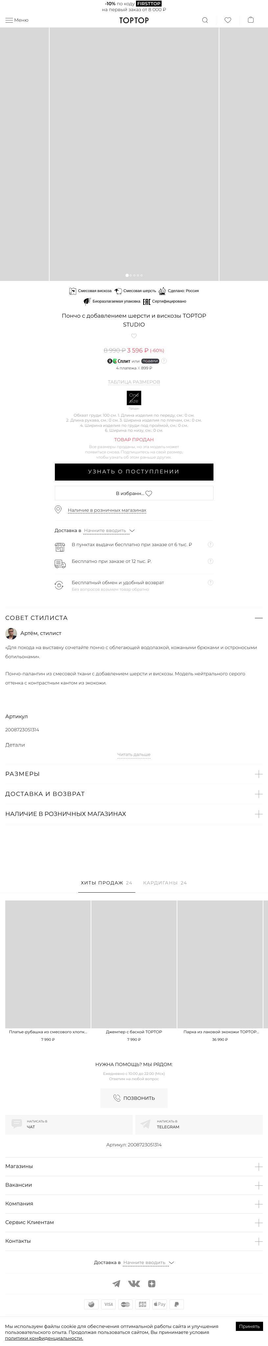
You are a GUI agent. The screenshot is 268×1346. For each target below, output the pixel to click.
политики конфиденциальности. (44, 1338)
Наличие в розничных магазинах (107, 510)
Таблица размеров (134, 382)
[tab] (106, 886)
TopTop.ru (134, 20)
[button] (127, 275)
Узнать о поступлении (134, 472)
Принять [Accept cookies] (249, 1326)
